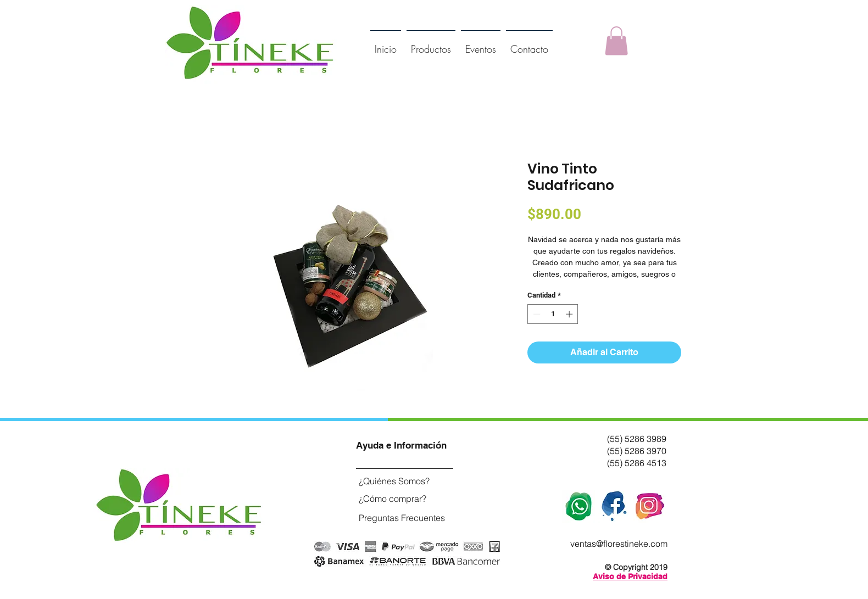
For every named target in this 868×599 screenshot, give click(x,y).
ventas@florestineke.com (618, 543)
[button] (616, 40)
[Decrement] (535, 314)
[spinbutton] (553, 314)
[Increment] (570, 314)
